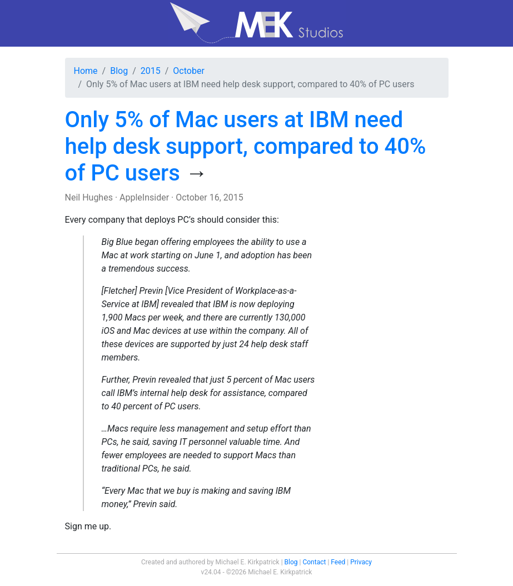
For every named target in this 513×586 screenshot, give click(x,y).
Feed (338, 562)
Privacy (361, 562)
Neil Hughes (89, 197)
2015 (151, 71)
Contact (314, 562)
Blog (119, 71)
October (188, 71)
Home (86, 71)
